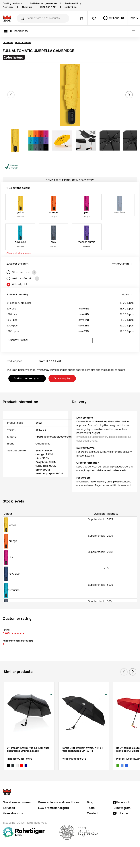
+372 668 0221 (48, 7)
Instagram (122, 808)
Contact (93, 813)
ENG (133, 18)
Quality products (12, 3)
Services (9, 808)
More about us (13, 813)
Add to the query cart (27, 378)
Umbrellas (8, 42)
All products (19, 31)
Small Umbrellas (23, 42)
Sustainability (73, 3)
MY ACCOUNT (116, 18)
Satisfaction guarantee (43, 3)
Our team (8, 7)
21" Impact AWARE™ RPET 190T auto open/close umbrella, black (28, 749)
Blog (90, 802)
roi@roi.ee (71, 7)
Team (91, 808)
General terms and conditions (59, 802)
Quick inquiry (62, 378)
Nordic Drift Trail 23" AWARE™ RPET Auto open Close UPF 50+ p (82, 749)
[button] (129, 94)
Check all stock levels (19, 253)
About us (27, 7)
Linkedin (120, 813)
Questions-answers (17, 802)
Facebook (121, 802)
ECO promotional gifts (53, 808)
